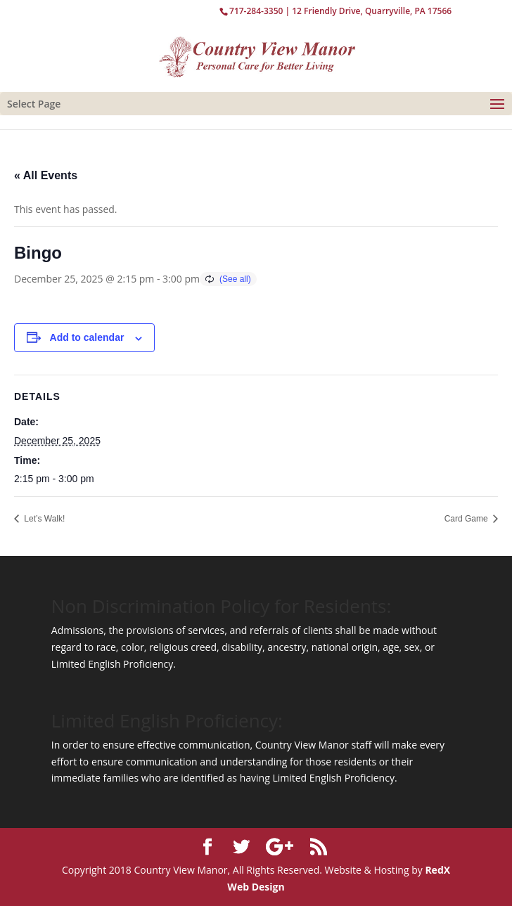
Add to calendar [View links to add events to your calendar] (87, 337)
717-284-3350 (256, 11)
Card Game (467, 519)
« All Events (45, 175)
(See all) (235, 279)
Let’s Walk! (43, 519)
